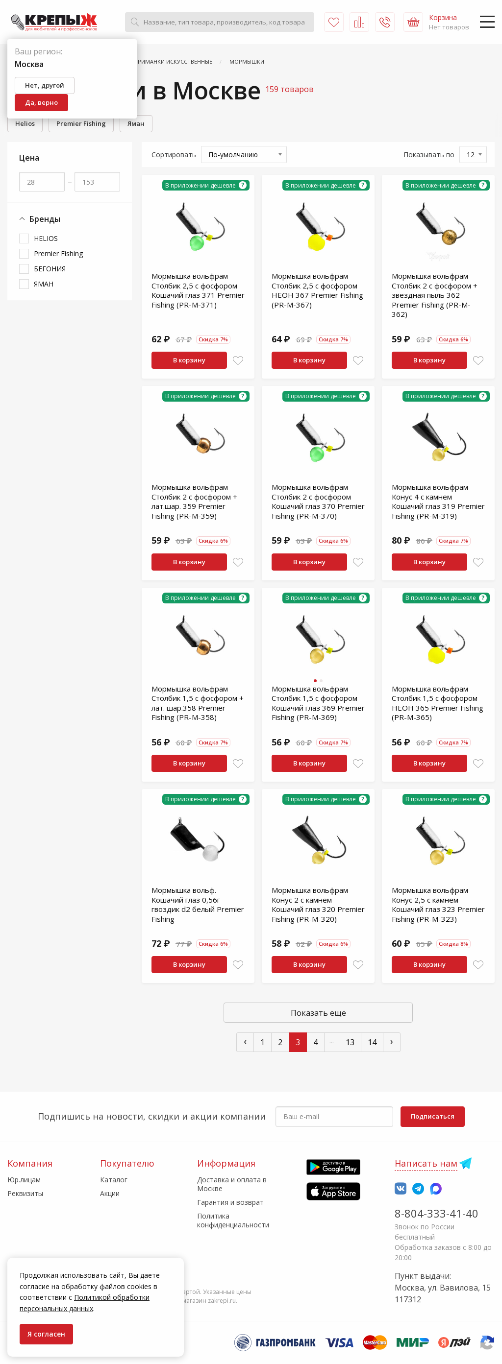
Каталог (113, 1179)
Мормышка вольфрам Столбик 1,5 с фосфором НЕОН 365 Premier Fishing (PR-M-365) (437, 703)
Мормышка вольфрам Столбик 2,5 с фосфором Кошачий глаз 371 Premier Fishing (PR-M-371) (198, 290)
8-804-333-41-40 (436, 1213)
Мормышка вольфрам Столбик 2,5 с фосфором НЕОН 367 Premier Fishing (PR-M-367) (317, 290)
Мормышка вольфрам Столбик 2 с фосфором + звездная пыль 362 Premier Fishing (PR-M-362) (434, 295)
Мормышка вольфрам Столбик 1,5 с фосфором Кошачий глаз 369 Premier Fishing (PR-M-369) (318, 703)
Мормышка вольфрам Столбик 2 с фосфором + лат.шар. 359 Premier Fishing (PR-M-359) (194, 501)
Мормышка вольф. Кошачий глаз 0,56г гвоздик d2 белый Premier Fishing (197, 904)
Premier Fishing (81, 123)
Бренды (39, 219)
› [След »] (391, 1041)
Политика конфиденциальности (233, 1220)
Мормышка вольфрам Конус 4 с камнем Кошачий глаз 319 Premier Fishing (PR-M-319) (438, 501)
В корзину (189, 360)
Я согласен (46, 1334)
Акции (110, 1193)
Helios (25, 123)
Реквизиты (25, 1193)
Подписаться (432, 1116)
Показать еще (318, 1012)
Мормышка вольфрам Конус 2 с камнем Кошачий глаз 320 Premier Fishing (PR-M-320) (318, 904)
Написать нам (426, 1163)
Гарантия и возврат (230, 1202)
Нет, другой (44, 85)
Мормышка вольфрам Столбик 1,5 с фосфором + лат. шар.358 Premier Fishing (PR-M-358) (197, 703)
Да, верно (41, 102)
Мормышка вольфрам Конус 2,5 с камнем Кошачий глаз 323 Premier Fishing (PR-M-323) (438, 904)
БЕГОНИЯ (50, 268)
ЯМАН (43, 283)
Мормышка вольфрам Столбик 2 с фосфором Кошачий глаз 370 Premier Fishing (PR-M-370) (318, 501)
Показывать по (428, 154)
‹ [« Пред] (245, 1041)
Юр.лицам (24, 1179)
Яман (136, 123)
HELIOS (46, 238)
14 (372, 1042)
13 (350, 1042)
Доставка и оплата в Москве (232, 1184)
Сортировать (173, 154)
